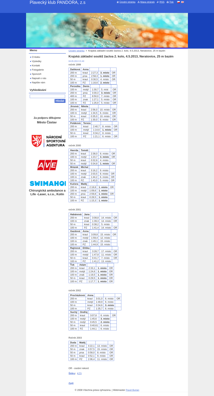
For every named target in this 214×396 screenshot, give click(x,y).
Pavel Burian (132, 390)
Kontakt (36, 65)
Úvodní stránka (77, 50)
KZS (79, 373)
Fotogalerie (38, 69)
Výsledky (36, 61)
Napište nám (38, 82)
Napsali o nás (39, 78)
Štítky (72, 373)
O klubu (36, 57)
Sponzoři (36, 74)
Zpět (71, 383)
